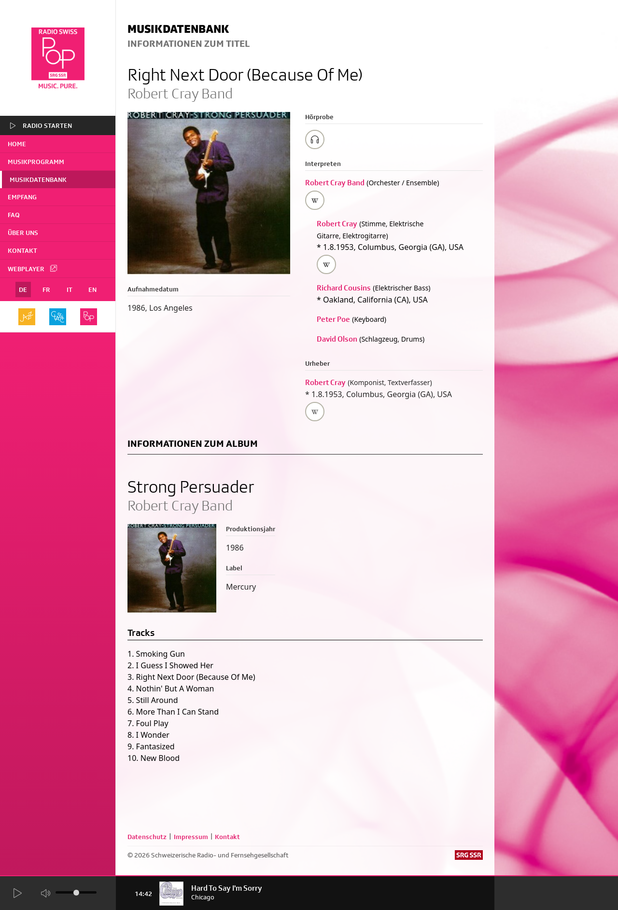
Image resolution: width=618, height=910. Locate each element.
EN (92, 289)
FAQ (14, 215)
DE (23, 289)
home (17, 144)
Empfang (22, 197)
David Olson (337, 339)
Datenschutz (147, 836)
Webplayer (33, 268)
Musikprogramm (36, 161)
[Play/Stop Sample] (314, 139)
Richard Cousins (344, 287)
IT (69, 289)
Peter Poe (333, 319)
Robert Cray (337, 223)
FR (46, 289)
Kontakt (22, 250)
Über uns (23, 232)
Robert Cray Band (335, 182)
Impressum (191, 836)
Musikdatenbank (38, 179)
